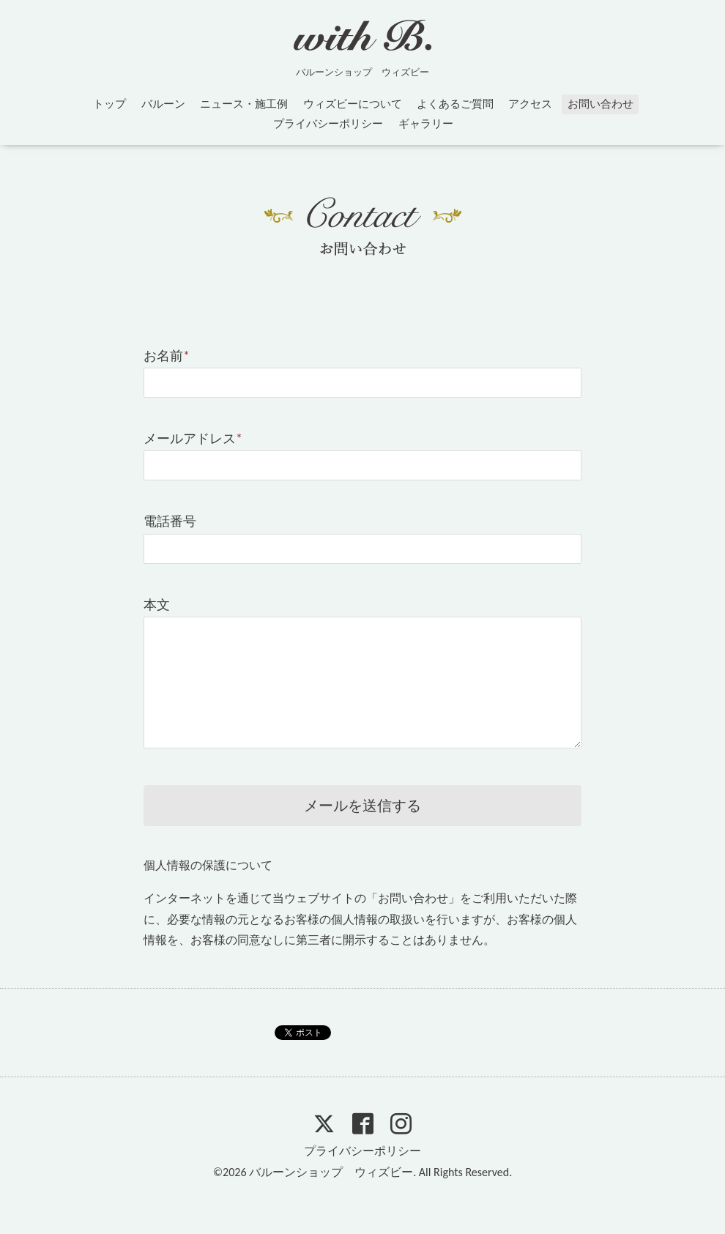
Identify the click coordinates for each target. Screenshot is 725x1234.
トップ (109, 104)
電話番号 (170, 521)
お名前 (167, 356)
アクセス (530, 104)
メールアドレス (193, 439)
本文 (157, 605)
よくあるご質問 (455, 104)
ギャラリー (425, 123)
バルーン (163, 104)
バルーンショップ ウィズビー (331, 1172)
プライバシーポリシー (328, 123)
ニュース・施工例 (244, 104)
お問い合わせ (600, 104)
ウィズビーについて (352, 104)
